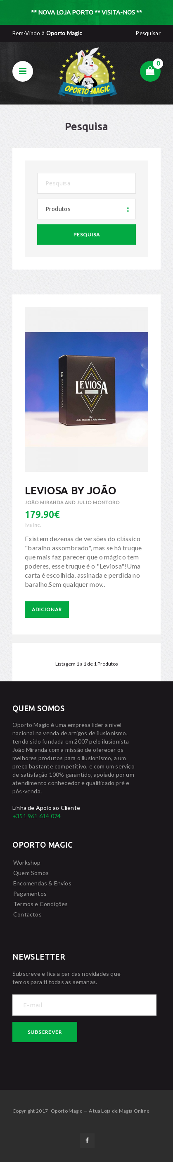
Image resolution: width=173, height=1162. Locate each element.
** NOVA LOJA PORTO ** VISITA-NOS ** (86, 12)
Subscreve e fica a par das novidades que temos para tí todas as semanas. (66, 977)
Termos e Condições (40, 903)
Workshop (27, 862)
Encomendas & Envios (42, 883)
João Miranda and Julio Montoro (72, 502)
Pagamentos (30, 893)
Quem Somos (31, 872)
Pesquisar (148, 33)
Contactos (27, 914)
